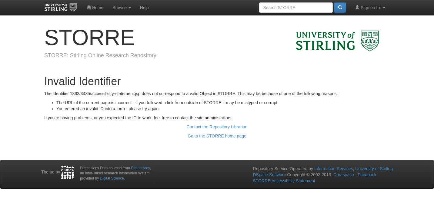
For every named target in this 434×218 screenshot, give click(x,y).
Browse (121, 7)
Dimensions (140, 168)
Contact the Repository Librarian (217, 126)
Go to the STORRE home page (217, 136)
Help (144, 7)
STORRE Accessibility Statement (284, 180)
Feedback (367, 174)
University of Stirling (374, 168)
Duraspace (343, 174)
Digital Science (112, 178)
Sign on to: (370, 7)
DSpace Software (269, 174)
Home (95, 7)
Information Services (333, 168)
